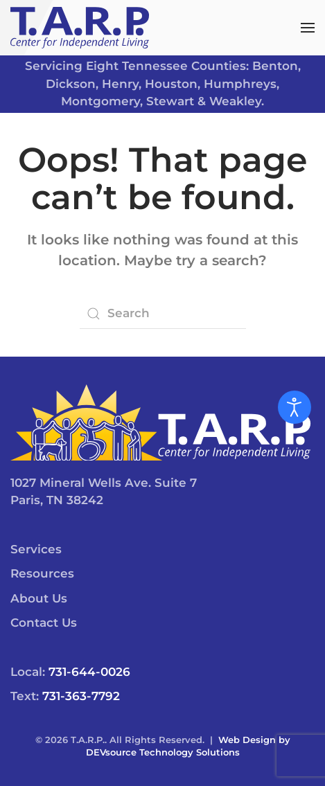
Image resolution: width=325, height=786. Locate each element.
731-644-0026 (89, 672)
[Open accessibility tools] (294, 407)
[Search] (163, 313)
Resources (42, 573)
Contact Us (43, 622)
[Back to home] (79, 27)
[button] (308, 27)
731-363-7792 (81, 696)
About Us (38, 598)
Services (36, 549)
